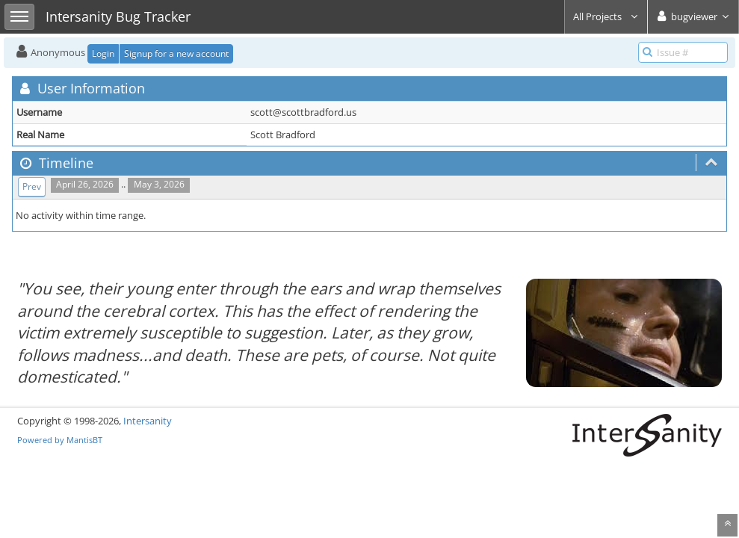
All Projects (606, 16)
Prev (31, 186)
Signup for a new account (176, 53)
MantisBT (84, 439)
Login (103, 53)
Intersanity (147, 420)
